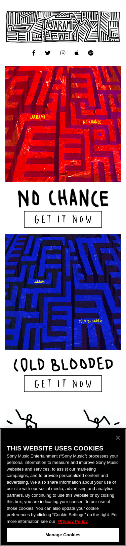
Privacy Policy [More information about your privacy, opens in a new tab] (73, 521)
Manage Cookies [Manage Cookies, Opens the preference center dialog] (62, 534)
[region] (63, 487)
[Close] (118, 437)
